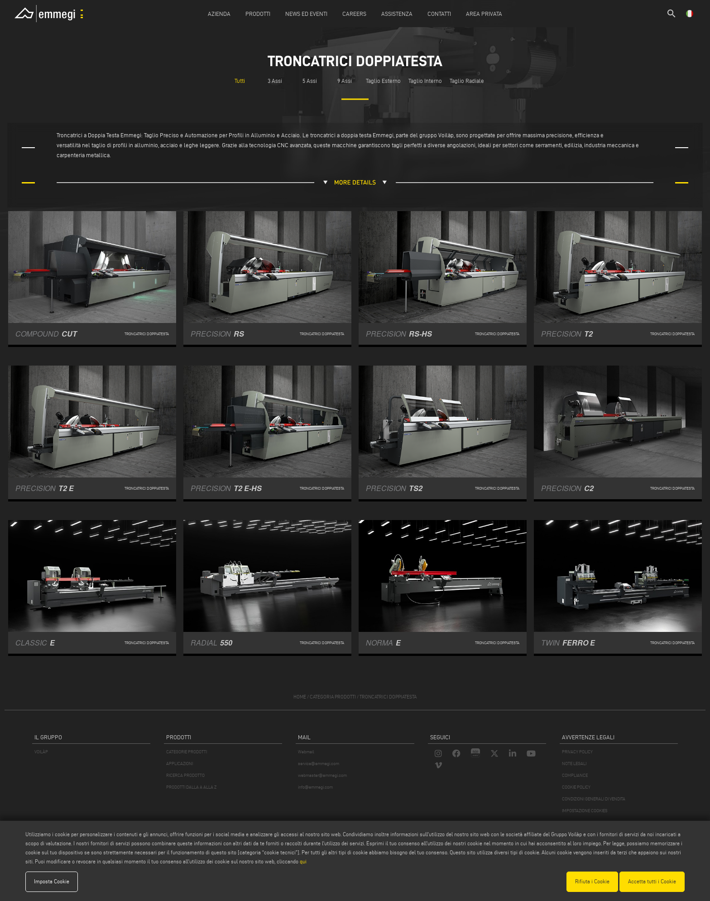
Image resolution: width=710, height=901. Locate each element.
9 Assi (344, 80)
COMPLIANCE (575, 775)
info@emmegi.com (315, 787)
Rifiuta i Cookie (592, 881)
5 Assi (309, 80)
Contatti (439, 13)
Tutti (240, 80)
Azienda (219, 13)
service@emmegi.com (318, 763)
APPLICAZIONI (179, 763)
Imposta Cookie (51, 881)
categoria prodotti (333, 696)
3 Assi (275, 80)
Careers (354, 13)
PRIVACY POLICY (577, 751)
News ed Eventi (306, 13)
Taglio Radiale (467, 80)
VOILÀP (41, 751)
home (299, 696)
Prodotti (257, 13)
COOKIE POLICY (576, 787)
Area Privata (484, 13)
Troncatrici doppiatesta (388, 696)
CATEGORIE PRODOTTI (186, 751)
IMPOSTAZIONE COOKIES (584, 810)
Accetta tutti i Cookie (652, 881)
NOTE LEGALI (574, 763)
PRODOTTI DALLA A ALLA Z (191, 787)
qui (303, 861)
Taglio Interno (425, 80)
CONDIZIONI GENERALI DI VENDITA (593, 798)
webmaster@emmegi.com (322, 775)
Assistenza (397, 13)
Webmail (306, 751)
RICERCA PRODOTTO (185, 775)
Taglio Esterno (383, 80)
